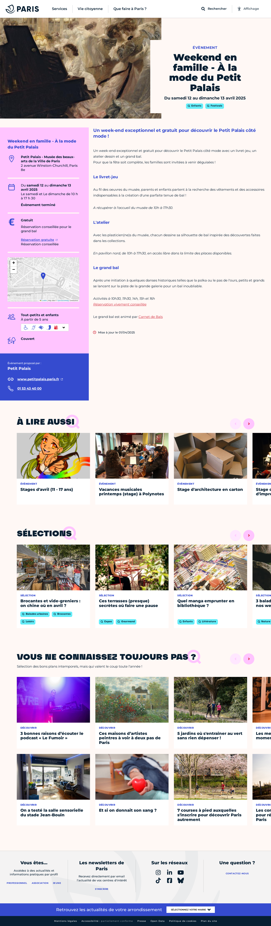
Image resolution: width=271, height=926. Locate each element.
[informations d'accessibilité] (45, 327)
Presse (141, 921)
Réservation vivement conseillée (119, 304)
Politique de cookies (182, 921)
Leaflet (43, 300)
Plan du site (209, 921)
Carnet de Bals (150, 317)
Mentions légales (65, 921)
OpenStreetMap (63, 300)
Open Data (157, 921)
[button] (43, 276)
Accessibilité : (107, 921)
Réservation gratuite (37, 240)
